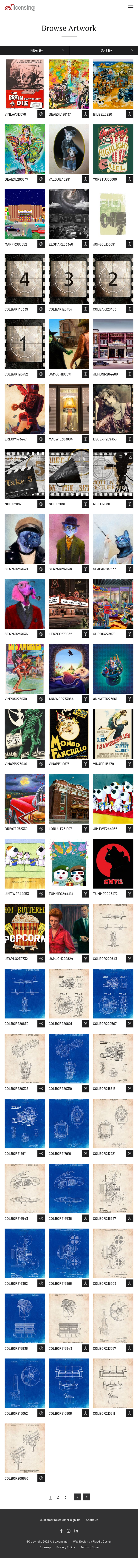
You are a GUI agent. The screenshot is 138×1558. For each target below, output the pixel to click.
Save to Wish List (41, 114)
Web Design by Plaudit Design (92, 1541)
